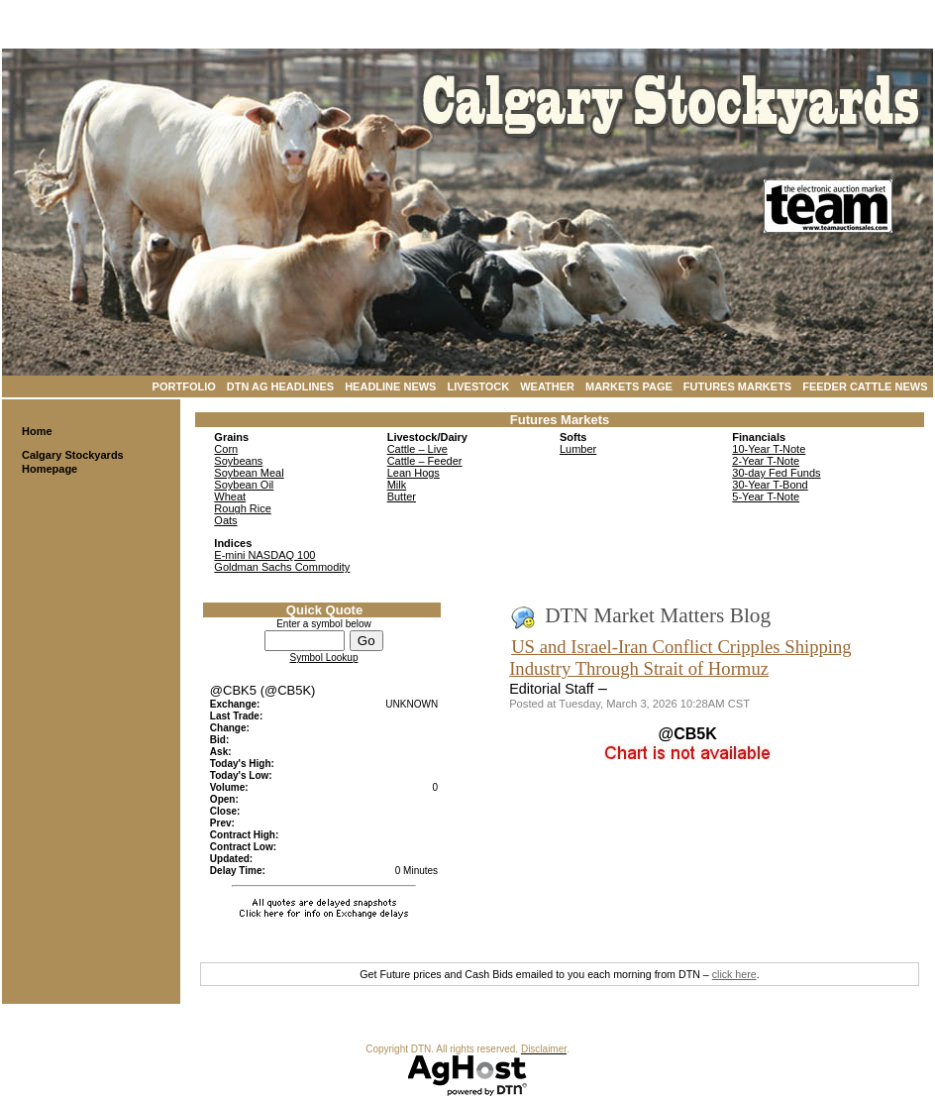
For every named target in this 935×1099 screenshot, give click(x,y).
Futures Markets (737, 386)
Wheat (230, 496)
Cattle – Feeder (425, 461)
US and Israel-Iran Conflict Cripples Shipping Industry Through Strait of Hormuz (680, 657)
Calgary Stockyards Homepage (73, 462)
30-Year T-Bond (769, 485)
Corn (226, 449)
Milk (397, 485)
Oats (225, 520)
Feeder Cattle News (864, 386)
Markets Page (629, 386)
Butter (401, 496)
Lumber (578, 449)
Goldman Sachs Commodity (282, 567)
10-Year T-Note (768, 449)
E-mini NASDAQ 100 (264, 555)
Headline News (390, 386)
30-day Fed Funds (776, 473)
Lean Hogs (413, 473)
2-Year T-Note (765, 461)
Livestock (478, 386)
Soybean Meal (248, 473)
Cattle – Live (417, 449)
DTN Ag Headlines (280, 386)
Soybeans (238, 461)
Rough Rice (242, 508)
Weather (547, 386)
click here (734, 974)
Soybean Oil (243, 485)
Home (37, 431)
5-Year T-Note (765, 496)
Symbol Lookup (324, 657)
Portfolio (184, 386)
